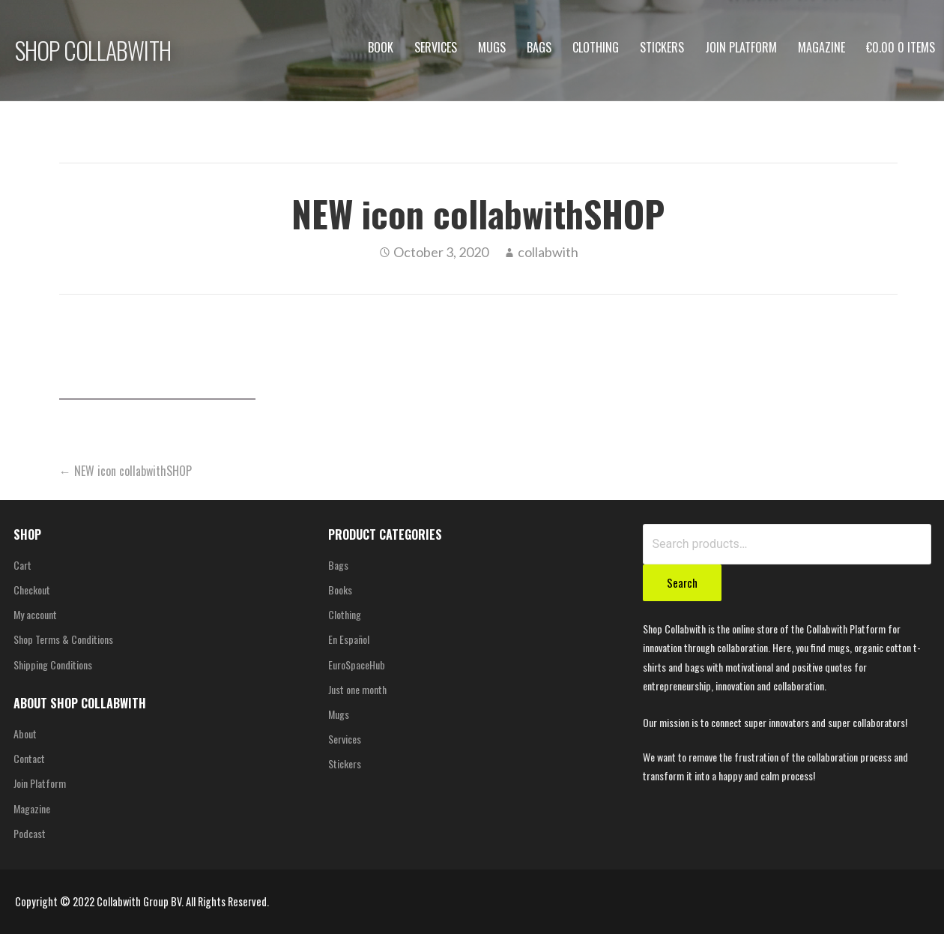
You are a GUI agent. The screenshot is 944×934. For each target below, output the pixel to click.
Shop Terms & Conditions (63, 639)
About (25, 733)
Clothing (595, 47)
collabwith (548, 252)
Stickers (662, 47)
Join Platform (741, 47)
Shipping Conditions (52, 664)
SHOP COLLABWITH (93, 49)
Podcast (29, 833)
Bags (539, 47)
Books (340, 589)
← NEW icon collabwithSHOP (125, 471)
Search (682, 582)
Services (435, 47)
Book (380, 47)
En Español (348, 639)
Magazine (821, 47)
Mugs (492, 47)
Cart (22, 565)
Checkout (31, 589)
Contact (29, 758)
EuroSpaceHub (356, 664)
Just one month (357, 689)
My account (35, 614)
